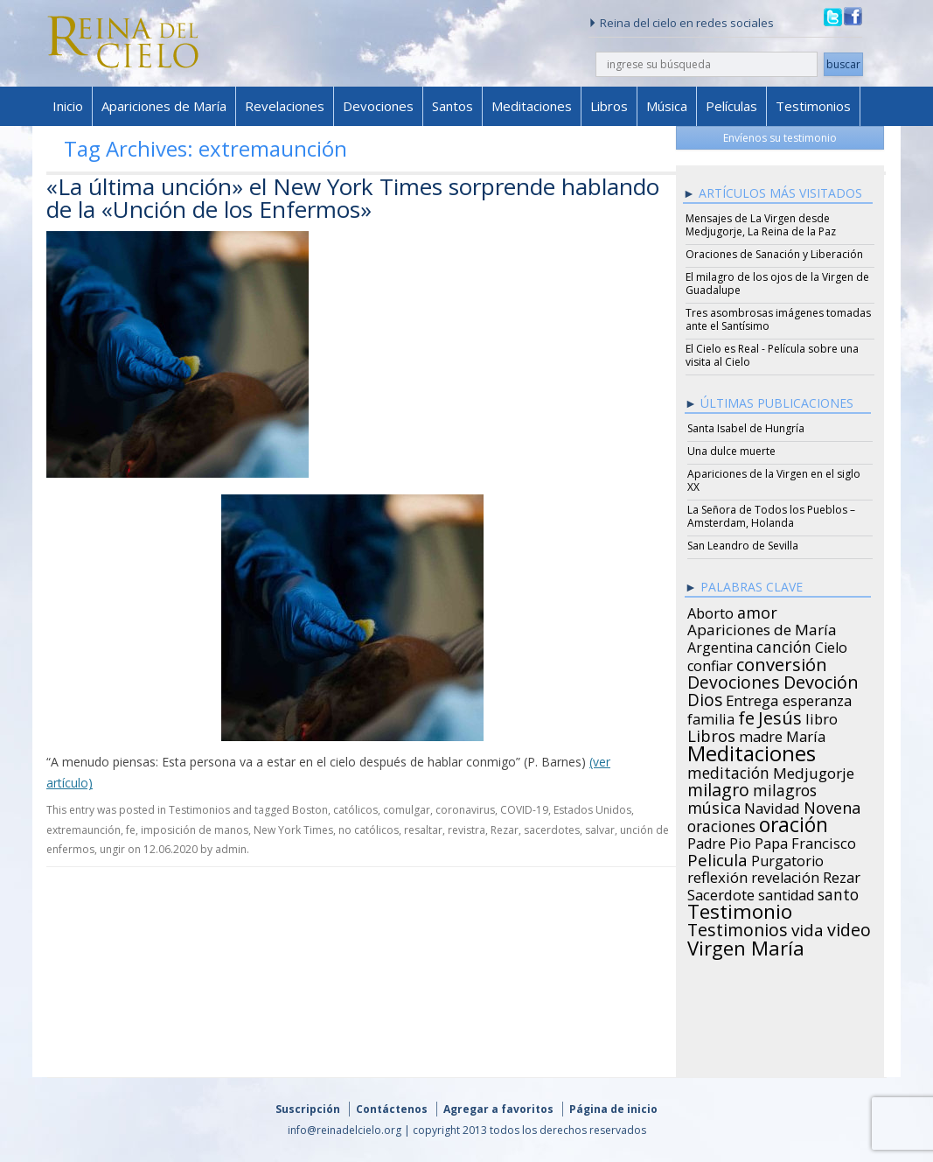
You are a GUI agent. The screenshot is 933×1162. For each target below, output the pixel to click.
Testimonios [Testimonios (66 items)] (737, 927)
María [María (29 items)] (805, 734)
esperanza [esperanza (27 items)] (817, 698)
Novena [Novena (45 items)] (832, 805)
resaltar (423, 829)
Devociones (378, 106)
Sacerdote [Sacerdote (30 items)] (721, 893)
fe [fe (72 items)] (746, 716)
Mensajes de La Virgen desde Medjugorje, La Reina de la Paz (761, 225)
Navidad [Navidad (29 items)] (772, 806)
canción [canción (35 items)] (783, 644)
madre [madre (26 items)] (761, 734)
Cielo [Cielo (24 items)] (831, 645)
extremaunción (83, 829)
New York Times (293, 829)
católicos (355, 809)
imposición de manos (194, 829)
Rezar (505, 829)
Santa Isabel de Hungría (745, 428)
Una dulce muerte (731, 451)
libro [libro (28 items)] (821, 717)
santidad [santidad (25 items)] (786, 893)
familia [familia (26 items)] (711, 717)
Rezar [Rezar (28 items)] (841, 875)
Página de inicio (613, 1109)
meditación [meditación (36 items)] (728, 770)
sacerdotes (552, 829)
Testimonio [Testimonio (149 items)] (739, 909)
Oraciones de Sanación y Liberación (774, 254)
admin (231, 849)
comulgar (406, 809)
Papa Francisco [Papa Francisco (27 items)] (805, 841)
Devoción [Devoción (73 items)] (821, 680)
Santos (452, 106)
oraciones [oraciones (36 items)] (721, 823)
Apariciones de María (163, 106)
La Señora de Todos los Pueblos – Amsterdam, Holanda (771, 516)
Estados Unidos (592, 809)
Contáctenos (392, 1109)
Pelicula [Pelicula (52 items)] (717, 857)
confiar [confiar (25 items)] (710, 663)
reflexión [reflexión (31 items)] (717, 875)
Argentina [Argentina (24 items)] (720, 645)
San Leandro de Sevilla (742, 545)
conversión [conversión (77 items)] (781, 661)
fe (131, 829)
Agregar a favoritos (498, 1109)
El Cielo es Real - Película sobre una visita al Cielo (772, 355)
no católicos (368, 829)
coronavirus (465, 809)
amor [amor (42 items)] (757, 610)
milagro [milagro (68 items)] (718, 787)
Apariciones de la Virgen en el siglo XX (773, 480)
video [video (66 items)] (849, 927)
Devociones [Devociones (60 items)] (733, 680)
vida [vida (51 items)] (807, 927)
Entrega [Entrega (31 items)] (752, 698)
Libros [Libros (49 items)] (711, 733)
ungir (112, 849)
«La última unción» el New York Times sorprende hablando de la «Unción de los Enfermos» (352, 198)
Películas (731, 106)
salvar (600, 829)
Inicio (67, 106)
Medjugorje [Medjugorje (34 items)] (813, 771)
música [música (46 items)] (714, 805)
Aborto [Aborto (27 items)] (710, 611)
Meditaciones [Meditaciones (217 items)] (751, 751)
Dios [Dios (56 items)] (704, 697)
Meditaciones (531, 106)
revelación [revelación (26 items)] (785, 875)
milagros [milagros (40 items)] (785, 787)
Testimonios (813, 106)
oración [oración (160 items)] (793, 823)
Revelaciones (284, 106)
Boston (310, 809)
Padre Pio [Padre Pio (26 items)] (719, 841)
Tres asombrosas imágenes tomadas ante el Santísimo (778, 319)
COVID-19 (524, 809)
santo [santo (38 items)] (838, 892)
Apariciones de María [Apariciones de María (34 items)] (762, 627)
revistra (466, 829)
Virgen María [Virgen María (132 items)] (745, 945)
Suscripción (307, 1109)
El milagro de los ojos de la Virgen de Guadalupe (777, 284)
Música (666, 106)
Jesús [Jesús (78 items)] (780, 715)
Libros (609, 106)
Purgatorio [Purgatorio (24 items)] (787, 858)
